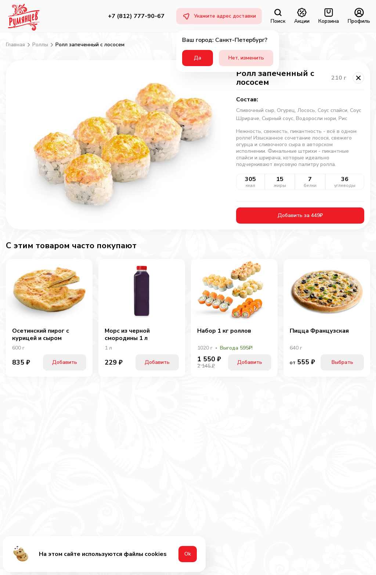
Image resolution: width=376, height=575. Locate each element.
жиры (280, 185)
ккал (250, 185)
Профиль (359, 16)
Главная (15, 44)
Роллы (40, 44)
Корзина (328, 16)
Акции (302, 16)
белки (310, 185)
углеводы (344, 185)
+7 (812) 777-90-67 (136, 16)
